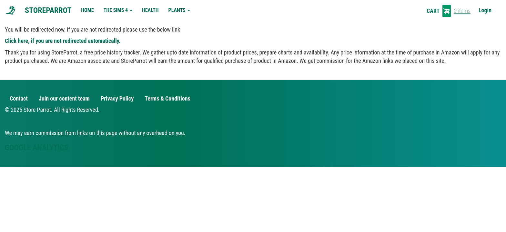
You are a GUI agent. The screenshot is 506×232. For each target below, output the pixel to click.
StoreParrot (48, 10)
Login (485, 10)
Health (150, 10)
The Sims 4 (118, 10)
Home (87, 10)
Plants (179, 10)
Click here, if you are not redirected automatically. (63, 40)
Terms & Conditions (167, 98)
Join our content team (64, 98)
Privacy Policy (117, 98)
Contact (19, 98)
